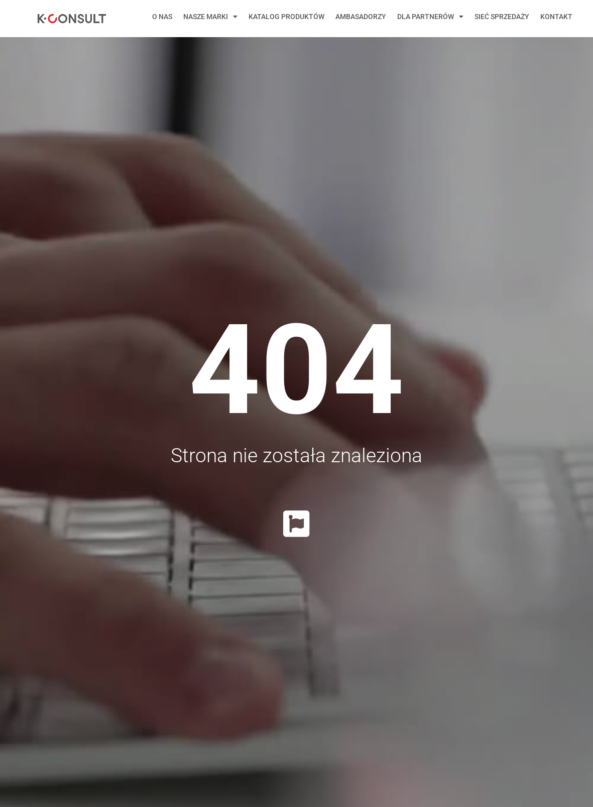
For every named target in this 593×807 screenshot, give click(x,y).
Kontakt (556, 17)
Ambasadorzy (360, 17)
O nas (162, 17)
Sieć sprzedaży (502, 17)
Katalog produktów (286, 17)
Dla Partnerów (430, 16)
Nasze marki (210, 16)
